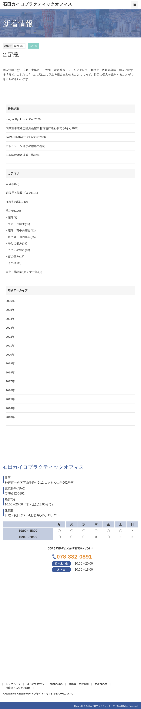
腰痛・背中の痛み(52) (22, 230)
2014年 (10, 408)
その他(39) (15, 263)
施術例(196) (13, 210)
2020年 (10, 354)
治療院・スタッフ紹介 (18, 687)
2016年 (10, 390)
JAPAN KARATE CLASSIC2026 (26, 137)
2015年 (10, 399)
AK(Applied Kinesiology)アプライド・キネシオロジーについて (38, 693)
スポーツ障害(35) (19, 224)
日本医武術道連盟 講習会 (23, 154)
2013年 (10, 417)
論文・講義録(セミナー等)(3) (24, 271)
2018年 (10, 372)
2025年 (10, 309)
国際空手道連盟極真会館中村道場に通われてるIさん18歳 (42, 128)
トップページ (13, 684)
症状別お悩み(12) (17, 201)
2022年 (10, 336)
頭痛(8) (12, 217)
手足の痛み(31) (17, 243)
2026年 (10, 300)
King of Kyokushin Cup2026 (23, 119)
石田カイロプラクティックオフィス (37, 4)
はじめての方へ (35, 684)
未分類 (33, 45)
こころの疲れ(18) (19, 250)
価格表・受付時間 (79, 684)
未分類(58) (12, 183)
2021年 (10, 345)
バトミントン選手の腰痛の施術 (25, 146)
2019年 (10, 363)
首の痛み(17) (16, 256)
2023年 (10, 327)
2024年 (10, 318)
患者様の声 (101, 684)
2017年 (10, 381)
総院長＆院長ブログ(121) (22, 192)
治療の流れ (56, 684)
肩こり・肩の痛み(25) (22, 237)
